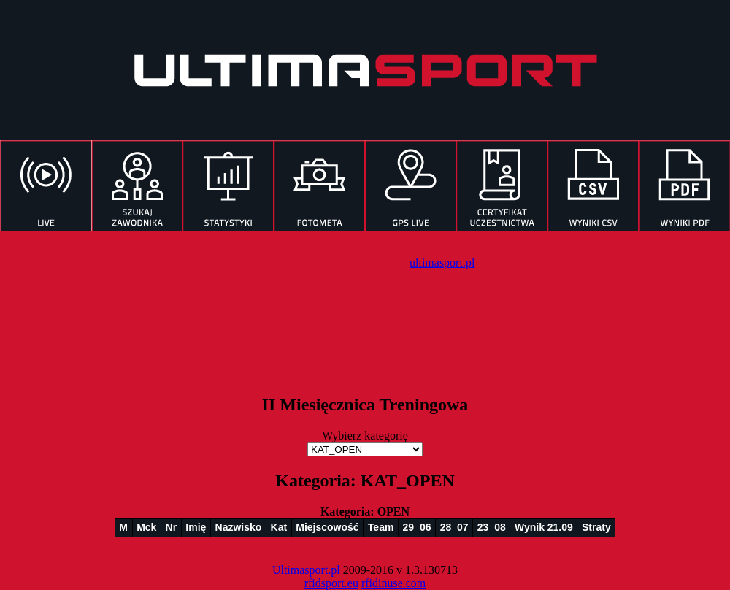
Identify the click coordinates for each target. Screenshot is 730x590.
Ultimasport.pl (306, 570)
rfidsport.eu (331, 583)
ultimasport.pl (442, 262)
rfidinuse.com (393, 583)
